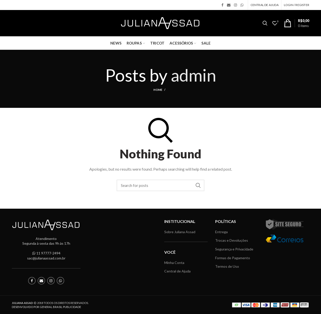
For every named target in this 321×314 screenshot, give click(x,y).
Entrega (221, 232)
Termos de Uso (227, 266)
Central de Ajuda (177, 271)
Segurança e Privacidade (234, 249)
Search (198, 185)
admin (193, 75)
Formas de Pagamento (232, 258)
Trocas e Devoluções (231, 240)
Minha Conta (174, 262)
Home (157, 89)
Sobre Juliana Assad (179, 232)
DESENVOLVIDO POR (46, 306)
